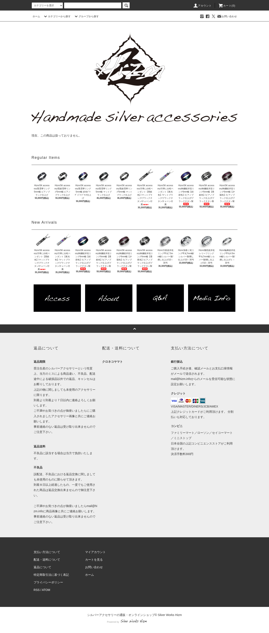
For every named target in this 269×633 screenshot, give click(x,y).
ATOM (46, 590)
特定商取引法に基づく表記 (51, 574)
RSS (37, 590)
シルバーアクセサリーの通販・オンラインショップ (121, 615)
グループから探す (86, 16)
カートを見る (94, 559)
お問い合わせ (227, 16)
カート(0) (226, 5)
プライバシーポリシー (48, 582)
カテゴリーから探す (57, 16)
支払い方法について (47, 552)
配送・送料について (47, 559)
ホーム (36, 16)
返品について (42, 567)
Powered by (134, 622)
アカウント (202, 5)
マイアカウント (95, 552)
